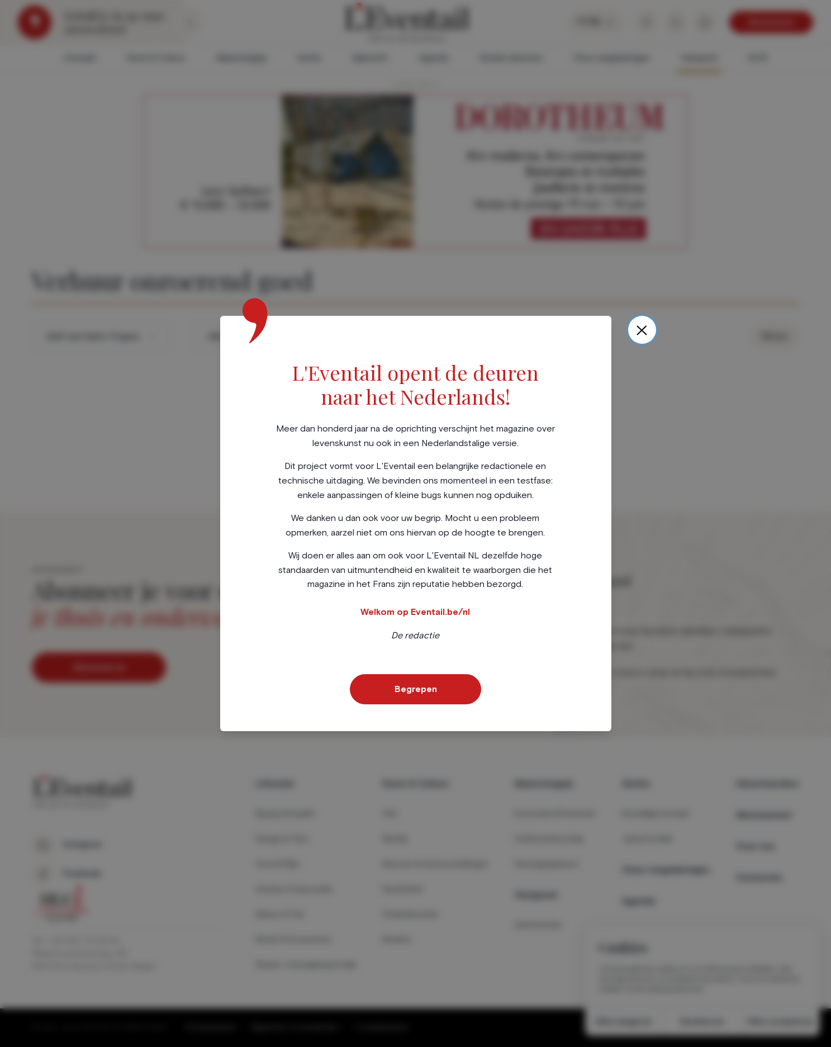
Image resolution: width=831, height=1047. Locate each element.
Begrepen (416, 689)
